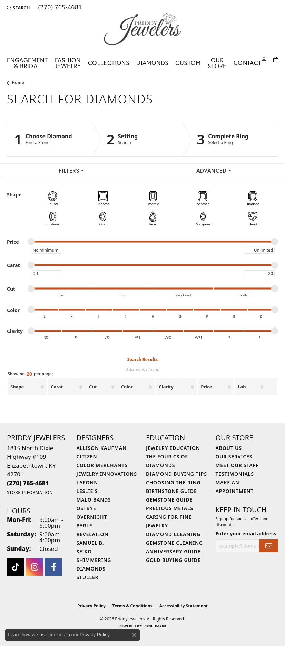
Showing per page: (30, 374)
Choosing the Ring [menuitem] (173, 482)
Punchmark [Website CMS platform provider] (155, 626)
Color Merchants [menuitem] (102, 465)
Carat (57, 387)
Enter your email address (246, 533)
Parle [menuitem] (84, 525)
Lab (242, 387)
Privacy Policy (91, 606)
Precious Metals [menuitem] (169, 508)
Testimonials (235, 474)
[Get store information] (30, 492)
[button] (18, 7)
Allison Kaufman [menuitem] (102, 448)
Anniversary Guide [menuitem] (173, 551)
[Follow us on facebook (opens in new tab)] (53, 567)
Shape (17, 387)
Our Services (234, 456)
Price (206, 387)
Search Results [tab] (142, 359)
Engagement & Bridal (27, 63)
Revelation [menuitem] (93, 534)
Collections (108, 63)
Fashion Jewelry (68, 63)
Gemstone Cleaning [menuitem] (174, 542)
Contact (248, 63)
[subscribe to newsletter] (268, 545)
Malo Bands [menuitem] (94, 499)
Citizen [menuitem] (87, 456)
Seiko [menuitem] (84, 551)
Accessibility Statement (183, 606)
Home (18, 82)
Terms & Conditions (132, 606)
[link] (59, 7)
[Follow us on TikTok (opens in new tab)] (15, 567)
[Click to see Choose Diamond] (49, 139)
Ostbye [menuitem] (86, 508)
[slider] (31, 241)
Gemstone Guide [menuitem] (169, 499)
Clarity (166, 387)
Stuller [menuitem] (88, 577)
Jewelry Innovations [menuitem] (107, 474)
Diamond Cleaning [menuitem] (173, 534)
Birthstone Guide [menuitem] (171, 491)
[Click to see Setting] (138, 139)
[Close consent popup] (134, 635)
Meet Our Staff (237, 465)
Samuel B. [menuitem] (90, 542)
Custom (187, 63)
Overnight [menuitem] (92, 517)
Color (127, 387)
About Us (229, 448)
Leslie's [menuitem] (87, 491)
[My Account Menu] (264, 60)
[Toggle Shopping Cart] (275, 60)
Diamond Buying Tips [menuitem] (176, 474)
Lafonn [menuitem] (87, 482)
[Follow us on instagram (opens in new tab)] (34, 567)
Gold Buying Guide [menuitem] (173, 560)
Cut (93, 387)
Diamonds (152, 63)
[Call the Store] (28, 483)
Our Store (217, 63)
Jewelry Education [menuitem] (173, 448)
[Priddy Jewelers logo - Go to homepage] (142, 29)
